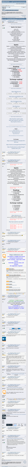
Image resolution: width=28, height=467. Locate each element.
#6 (25, 249)
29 (9, 17)
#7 (25, 296)
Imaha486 (3, 321)
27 (7, 17)
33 (8, 460)
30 (10, 17)
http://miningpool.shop (16, 101)
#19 (25, 436)
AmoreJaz (4, 409)
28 (8, 17)
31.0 (5, 8)
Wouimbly (4, 427)
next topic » (24, 16)
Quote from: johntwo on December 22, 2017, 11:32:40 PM (14, 387)
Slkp (3, 232)
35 (14, 17)
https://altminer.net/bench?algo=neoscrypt (13, 290)
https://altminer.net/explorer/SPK (11, 285)
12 (11, 16)
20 (18, 16)
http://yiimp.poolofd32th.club (16, 96)
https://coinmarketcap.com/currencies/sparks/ (16, 135)
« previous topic (23, 15)
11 (10, 16)
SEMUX (8, 373)
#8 (25, 314)
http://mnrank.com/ (16, 133)
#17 (25, 410)
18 (16, 16)
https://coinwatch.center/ (16, 131)
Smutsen (3, 240)
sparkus (3, 295)
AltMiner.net (4, 248)
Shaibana (3, 151)
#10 (25, 332)
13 (12, 16)
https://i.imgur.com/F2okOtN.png (22, 126)
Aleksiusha (4, 376)
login (10, 5)
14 (13, 16)
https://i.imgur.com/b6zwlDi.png (16, 88)
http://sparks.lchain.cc (16, 121)
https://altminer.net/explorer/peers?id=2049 (13, 287)
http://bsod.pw (16, 106)
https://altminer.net (16, 91)
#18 (25, 428)
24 (4, 17)
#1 (25, 21)
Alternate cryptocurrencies (11, 12)
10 (9, 16)
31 (11, 17)
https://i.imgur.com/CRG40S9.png (16, 64)
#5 (25, 241)
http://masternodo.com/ (16, 132)
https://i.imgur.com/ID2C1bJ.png (16, 116)
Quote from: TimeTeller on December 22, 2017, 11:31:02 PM (14, 438)
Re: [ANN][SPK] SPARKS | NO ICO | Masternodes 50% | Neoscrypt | (14, 152)
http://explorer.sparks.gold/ (16, 118)
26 (6, 17)
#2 (25, 152)
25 (5, 17)
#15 (25, 385)
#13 (25, 366)
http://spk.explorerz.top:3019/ (16, 120)
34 (13, 17)
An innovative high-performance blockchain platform (18, 373)
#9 (25, 322)
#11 (25, 345)
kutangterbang (4, 331)
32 (7, 460)
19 (17, 16)
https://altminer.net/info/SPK (10, 282)
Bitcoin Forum (4, 12)
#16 (25, 402)
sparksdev (4, 20)
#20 (25, 453)
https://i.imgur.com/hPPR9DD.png (11, 126)
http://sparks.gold (21, 68)
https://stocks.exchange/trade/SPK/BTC (16, 144)
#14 (25, 377)
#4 (25, 233)
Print (25, 17)
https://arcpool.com (19, 301)
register (13, 5)
